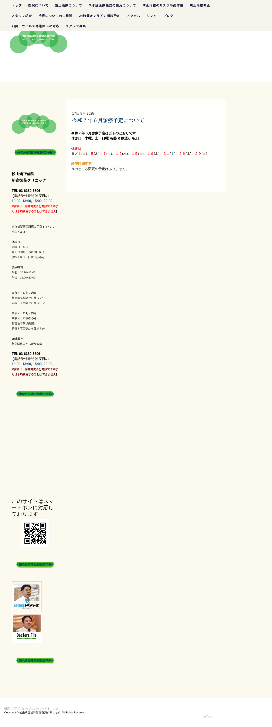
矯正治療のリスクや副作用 (163, 5)
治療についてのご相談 (55, 15)
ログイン (207, 716)
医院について (38, 5)
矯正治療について (68, 5)
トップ (17, 5)
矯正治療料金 (200, 5)
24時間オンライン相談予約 (99, 15)
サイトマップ (50, 708)
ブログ (168, 15)
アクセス (133, 15)
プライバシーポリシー (26, 708)
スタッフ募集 (76, 26)
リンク (152, 15)
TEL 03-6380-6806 (26, 191)
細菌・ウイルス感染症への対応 (35, 26)
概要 (7, 708)
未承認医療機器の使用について (112, 5)
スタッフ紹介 (22, 15)
